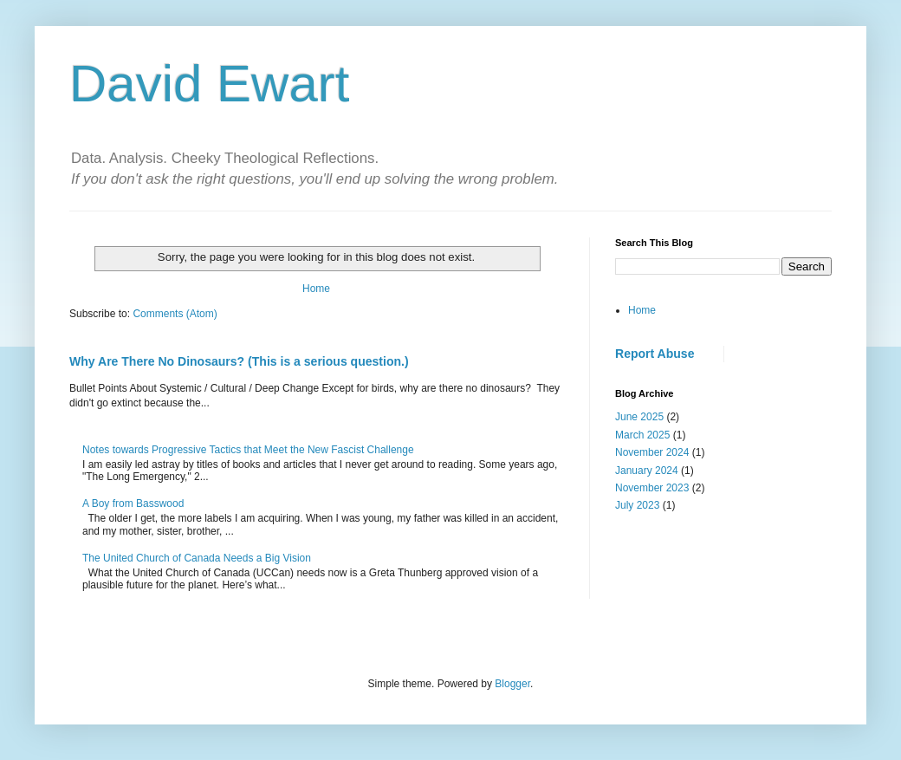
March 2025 (642, 435)
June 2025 (639, 417)
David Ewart (209, 84)
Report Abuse (654, 354)
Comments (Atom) (175, 314)
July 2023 (637, 505)
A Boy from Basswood (133, 503)
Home (316, 289)
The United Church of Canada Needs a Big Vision (196, 558)
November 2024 (652, 452)
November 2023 (652, 488)
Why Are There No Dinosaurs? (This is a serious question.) (239, 361)
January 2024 (646, 470)
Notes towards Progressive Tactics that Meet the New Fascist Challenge (248, 450)
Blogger (512, 684)
